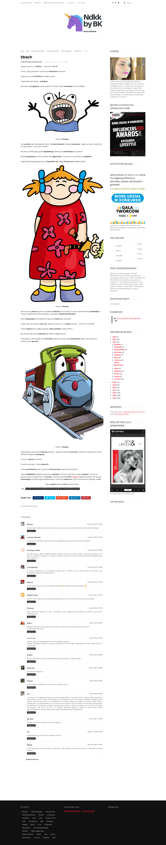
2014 (114, 398)
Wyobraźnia (118, 365)
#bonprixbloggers (37, 812)
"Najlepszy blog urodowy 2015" (134, 412)
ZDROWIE (46, 838)
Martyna (30, 524)
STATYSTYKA (81, 3)
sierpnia (117, 355)
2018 (114, 388)
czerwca (117, 360)
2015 (114, 395)
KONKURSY (49, 821)
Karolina (30, 719)
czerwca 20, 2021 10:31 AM (94, 524)
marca (117, 374)
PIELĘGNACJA (26, 828)
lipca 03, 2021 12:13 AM (95, 668)
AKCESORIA (25, 818)
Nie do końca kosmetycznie (129, 318)
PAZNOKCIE (48, 825)
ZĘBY (54, 838)
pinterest (126, 259)
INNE (27, 51)
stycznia (117, 379)
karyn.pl (30, 582)
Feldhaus (75, 477)
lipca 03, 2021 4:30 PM (95, 681)
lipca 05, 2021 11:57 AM (95, 719)
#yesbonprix (51, 815)
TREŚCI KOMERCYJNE (53, 51)
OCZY (39, 825)
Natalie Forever (32, 595)
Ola (28, 732)
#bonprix (25, 812)
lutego (117, 376)
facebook (126, 244)
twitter (126, 249)
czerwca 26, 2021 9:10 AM (94, 567)
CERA (34, 818)
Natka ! (29, 623)
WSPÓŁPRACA (78, 51)
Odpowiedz (31, 531)
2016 (114, 393)
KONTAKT (38, 3)
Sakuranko (31, 668)
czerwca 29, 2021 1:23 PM (94, 582)
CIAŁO (41, 818)
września (118, 352)
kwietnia (118, 371)
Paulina (29, 655)
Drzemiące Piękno (33, 550)
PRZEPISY (25, 831)
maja (116, 368)
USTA (45, 834)
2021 (114, 342)
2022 (114, 339)
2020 (114, 382)
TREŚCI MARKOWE (66, 51)
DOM (23, 821)
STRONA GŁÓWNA (26, 3)
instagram (126, 254)
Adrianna (30, 608)
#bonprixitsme (50, 812)
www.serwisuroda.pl (121, 414)
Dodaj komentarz (32, 759)
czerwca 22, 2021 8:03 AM (94, 550)
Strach (116, 362)
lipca (116, 357)
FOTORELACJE (33, 821)
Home (22, 51)
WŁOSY (53, 834)
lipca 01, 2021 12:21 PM (95, 595)
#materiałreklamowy (28, 815)
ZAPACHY (37, 838)
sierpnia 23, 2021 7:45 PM (95, 744)
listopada (118, 347)
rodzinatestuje (32, 567)
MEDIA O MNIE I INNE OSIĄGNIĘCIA (53, 3)
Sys (28, 694)
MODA (32, 825)
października (119, 350)
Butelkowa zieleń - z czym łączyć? (79, 811)
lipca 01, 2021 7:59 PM (95, 638)
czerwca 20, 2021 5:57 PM (94, 537)
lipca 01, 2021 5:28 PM (95, 623)
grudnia (117, 344)
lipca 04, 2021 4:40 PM (95, 693)
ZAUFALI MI (70, 3)
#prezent (41, 815)
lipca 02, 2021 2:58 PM (95, 655)
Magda (29, 745)
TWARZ (38, 834)
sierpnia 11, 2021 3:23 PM (95, 731)
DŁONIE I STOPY (51, 818)
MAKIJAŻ (24, 825)
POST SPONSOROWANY (37, 51)
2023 (114, 337)
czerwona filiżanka (34, 537)
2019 (114, 385)
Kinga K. (30, 681)
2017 (114, 390)
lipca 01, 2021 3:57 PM (95, 608)
